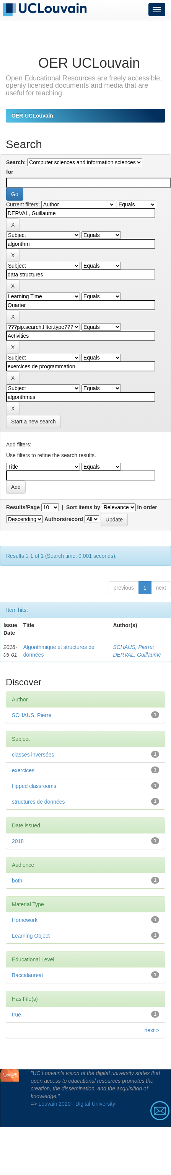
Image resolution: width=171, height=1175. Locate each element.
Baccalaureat (27, 975)
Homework (24, 920)
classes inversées (33, 755)
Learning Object (31, 936)
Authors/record (63, 519)
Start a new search (33, 421)
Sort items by (83, 507)
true (16, 1015)
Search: (16, 162)
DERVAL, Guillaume (137, 655)
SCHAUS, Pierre (132, 647)
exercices (23, 770)
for (9, 172)
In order (147, 507)
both (17, 881)
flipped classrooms (34, 786)
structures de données (38, 802)
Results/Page (23, 507)
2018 (18, 841)
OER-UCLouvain (32, 116)
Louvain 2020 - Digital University (76, 1104)
